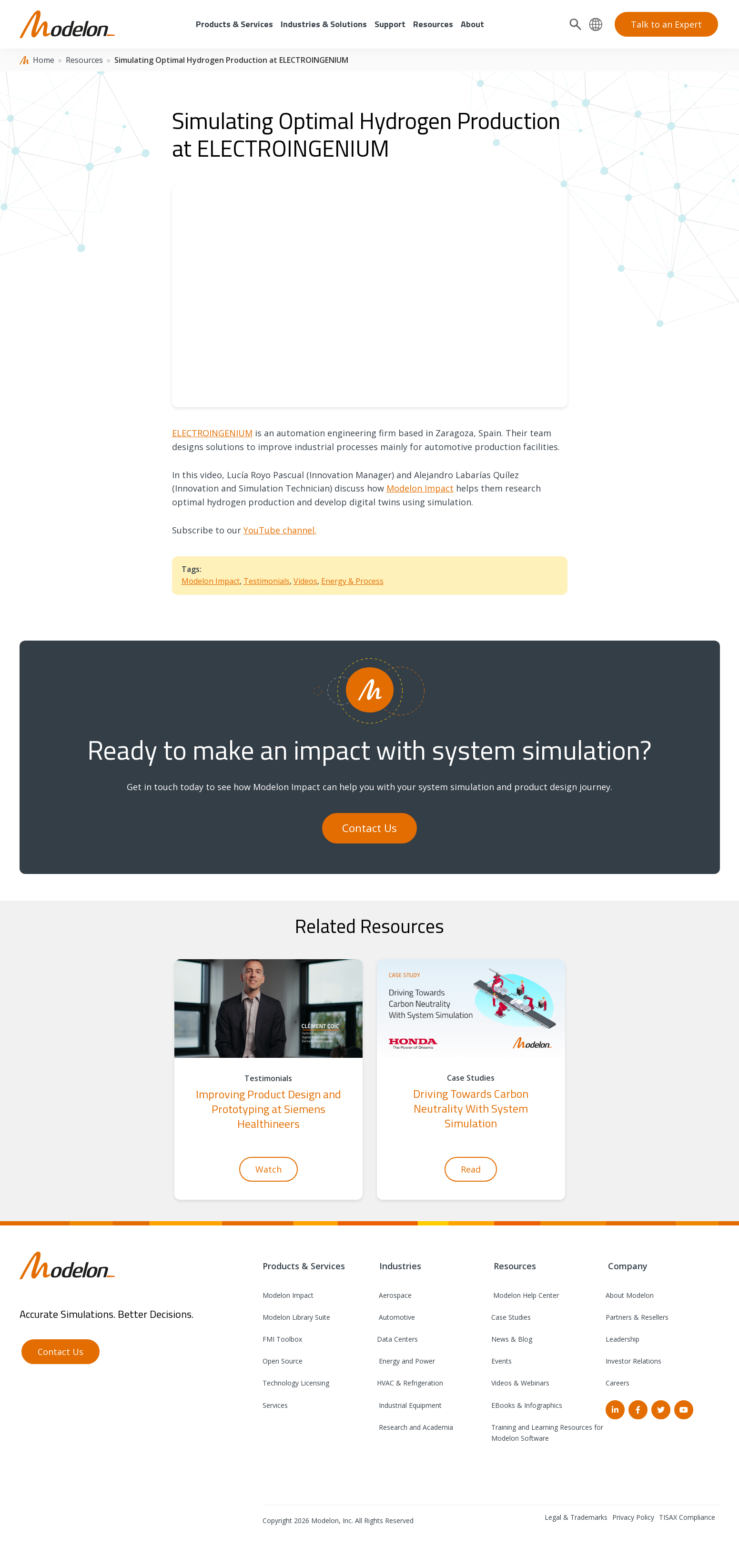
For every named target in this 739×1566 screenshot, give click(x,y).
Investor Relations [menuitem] (633, 1360)
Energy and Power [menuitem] (406, 1360)
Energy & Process (352, 581)
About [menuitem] (472, 24)
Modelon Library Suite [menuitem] (296, 1317)
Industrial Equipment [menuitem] (409, 1405)
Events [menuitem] (501, 1360)
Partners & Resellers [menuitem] (637, 1317)
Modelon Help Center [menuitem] (525, 1295)
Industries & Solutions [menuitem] (324, 24)
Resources (84, 60)
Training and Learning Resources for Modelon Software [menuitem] (547, 1433)
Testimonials (266, 581)
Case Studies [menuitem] (511, 1317)
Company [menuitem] (627, 1266)
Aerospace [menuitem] (394, 1295)
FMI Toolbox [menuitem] (282, 1339)
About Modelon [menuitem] (630, 1295)
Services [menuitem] (275, 1405)
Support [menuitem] (390, 24)
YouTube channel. (279, 530)
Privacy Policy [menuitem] (633, 1517)
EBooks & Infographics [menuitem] (526, 1405)
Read (471, 1169)
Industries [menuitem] (399, 1266)
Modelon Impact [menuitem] (288, 1295)
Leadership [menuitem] (622, 1339)
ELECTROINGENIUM (212, 433)
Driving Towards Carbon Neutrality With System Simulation (470, 1108)
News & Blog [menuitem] (511, 1339)
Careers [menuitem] (617, 1382)
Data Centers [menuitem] (397, 1339)
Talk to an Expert (666, 24)
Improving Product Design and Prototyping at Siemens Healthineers (268, 1108)
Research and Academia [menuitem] (415, 1427)
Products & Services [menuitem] (234, 24)
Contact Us (369, 828)
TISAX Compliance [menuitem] (687, 1517)
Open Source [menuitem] (283, 1360)
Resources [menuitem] (433, 24)
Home (43, 60)
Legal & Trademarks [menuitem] (576, 1517)
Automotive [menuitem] (396, 1317)
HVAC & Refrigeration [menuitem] (410, 1382)
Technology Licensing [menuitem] (296, 1382)
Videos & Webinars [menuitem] (520, 1382)
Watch (268, 1169)
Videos (305, 581)
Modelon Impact (420, 488)
